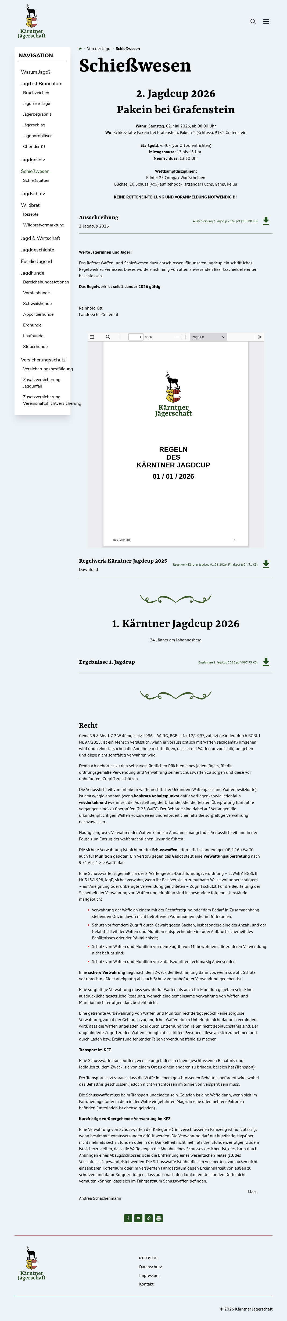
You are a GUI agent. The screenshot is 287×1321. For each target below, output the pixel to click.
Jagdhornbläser (37, 136)
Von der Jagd (98, 48)
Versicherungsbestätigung (48, 369)
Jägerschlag (34, 125)
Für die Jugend (36, 261)
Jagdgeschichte (37, 250)
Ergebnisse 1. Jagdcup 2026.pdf (219, 662)
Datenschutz (150, 1266)
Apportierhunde (38, 314)
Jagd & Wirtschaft (40, 238)
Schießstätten (36, 180)
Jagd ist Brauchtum (41, 83)
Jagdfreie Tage (36, 103)
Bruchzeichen (36, 93)
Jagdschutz (33, 193)
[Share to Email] (138, 1218)
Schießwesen (35, 171)
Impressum (149, 1275)
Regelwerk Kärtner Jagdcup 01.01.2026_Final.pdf (206, 564)
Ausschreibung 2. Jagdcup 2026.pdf (216, 221)
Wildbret (30, 205)
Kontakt (146, 1284)
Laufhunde (33, 336)
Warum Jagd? (36, 72)
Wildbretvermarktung (43, 225)
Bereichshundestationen (46, 282)
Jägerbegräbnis (37, 114)
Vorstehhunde (36, 293)
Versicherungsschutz (43, 360)
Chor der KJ (34, 147)
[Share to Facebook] (128, 1218)
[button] (149, 1218)
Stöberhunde (35, 347)
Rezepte (30, 214)
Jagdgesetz (33, 160)
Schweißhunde (37, 304)
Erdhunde (32, 325)
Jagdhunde (32, 273)
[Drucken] (159, 1218)
